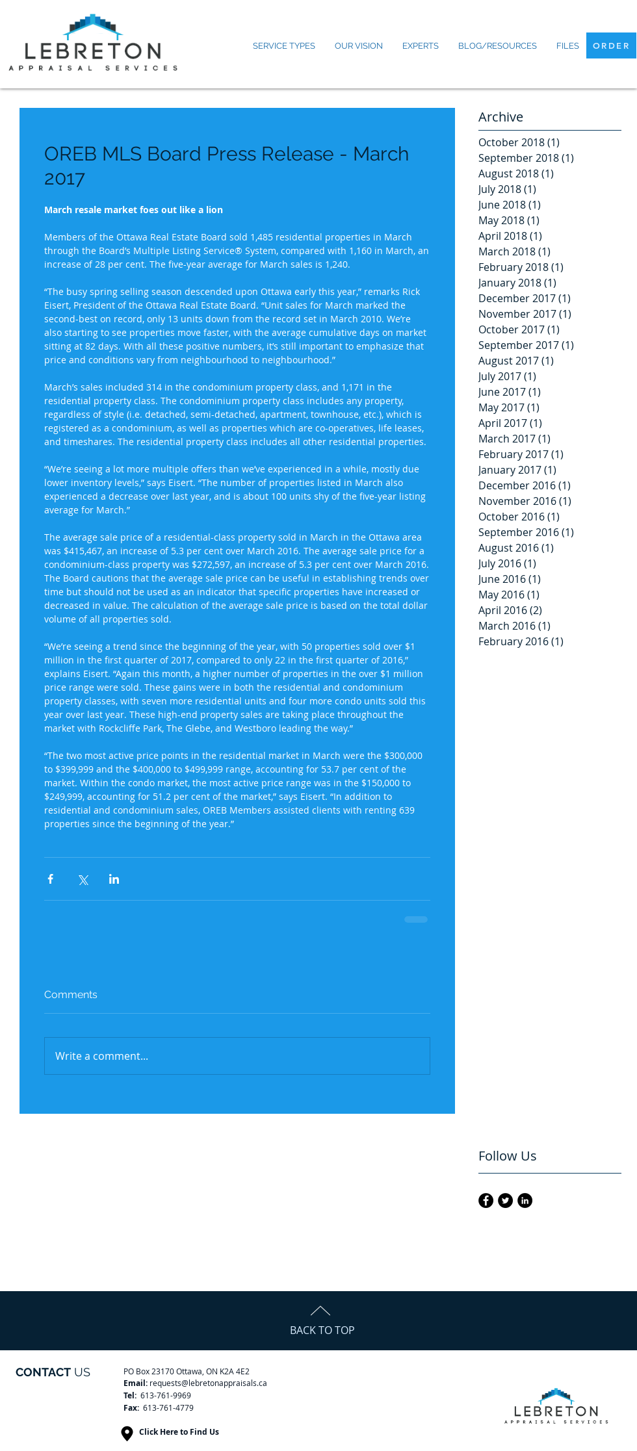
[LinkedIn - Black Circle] (524, 1200)
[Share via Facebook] (50, 879)
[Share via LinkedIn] (114, 879)
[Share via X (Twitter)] (82, 879)
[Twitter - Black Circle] (505, 1200)
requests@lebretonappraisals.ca (208, 1383)
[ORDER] (611, 45)
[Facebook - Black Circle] (485, 1200)
